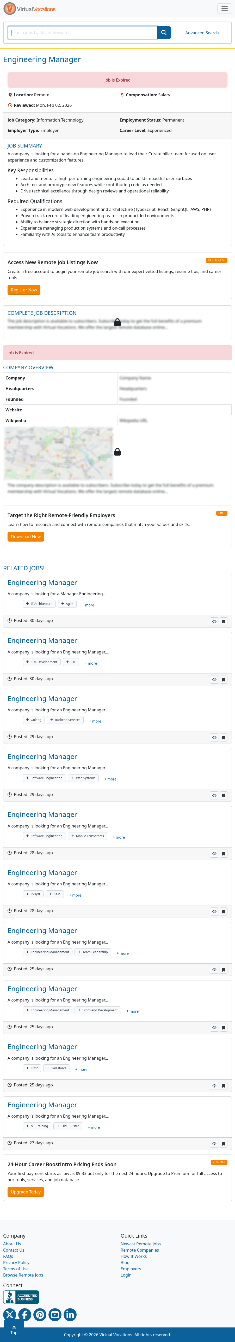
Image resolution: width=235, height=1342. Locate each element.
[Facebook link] (24, 1314)
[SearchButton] (164, 32)
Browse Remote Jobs (23, 1275)
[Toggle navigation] (224, 8)
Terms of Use (16, 1269)
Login (126, 1275)
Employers (131, 1269)
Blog (125, 1262)
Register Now (24, 290)
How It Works (134, 1256)
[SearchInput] (82, 32)
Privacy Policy (16, 1262)
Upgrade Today (26, 1192)
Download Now (26, 536)
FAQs (8, 1256)
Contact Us (13, 1250)
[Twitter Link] (9, 1314)
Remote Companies (140, 1250)
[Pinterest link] (39, 1314)
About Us (12, 1244)
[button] (214, 621)
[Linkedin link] (70, 1314)
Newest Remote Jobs (141, 1244)
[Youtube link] (54, 1314)
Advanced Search (202, 33)
